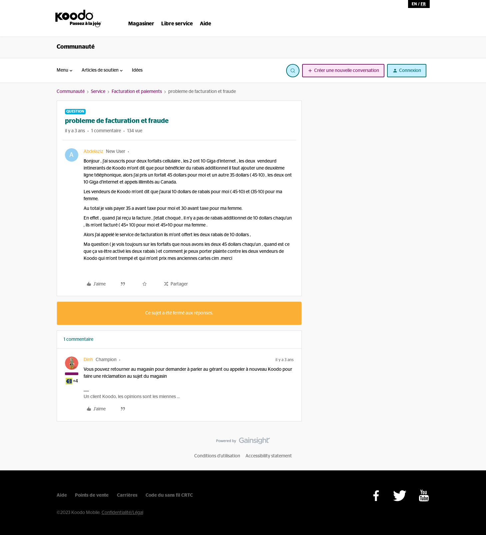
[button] (343, 70)
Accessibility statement (268, 456)
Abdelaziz (93, 151)
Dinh (88, 359)
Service (98, 91)
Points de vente (92, 495)
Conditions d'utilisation (217, 456)
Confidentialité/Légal (122, 512)
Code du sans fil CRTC (169, 495)
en (414, 4)
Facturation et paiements (137, 91)
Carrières (127, 495)
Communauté (76, 47)
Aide (62, 495)
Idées (137, 70)
